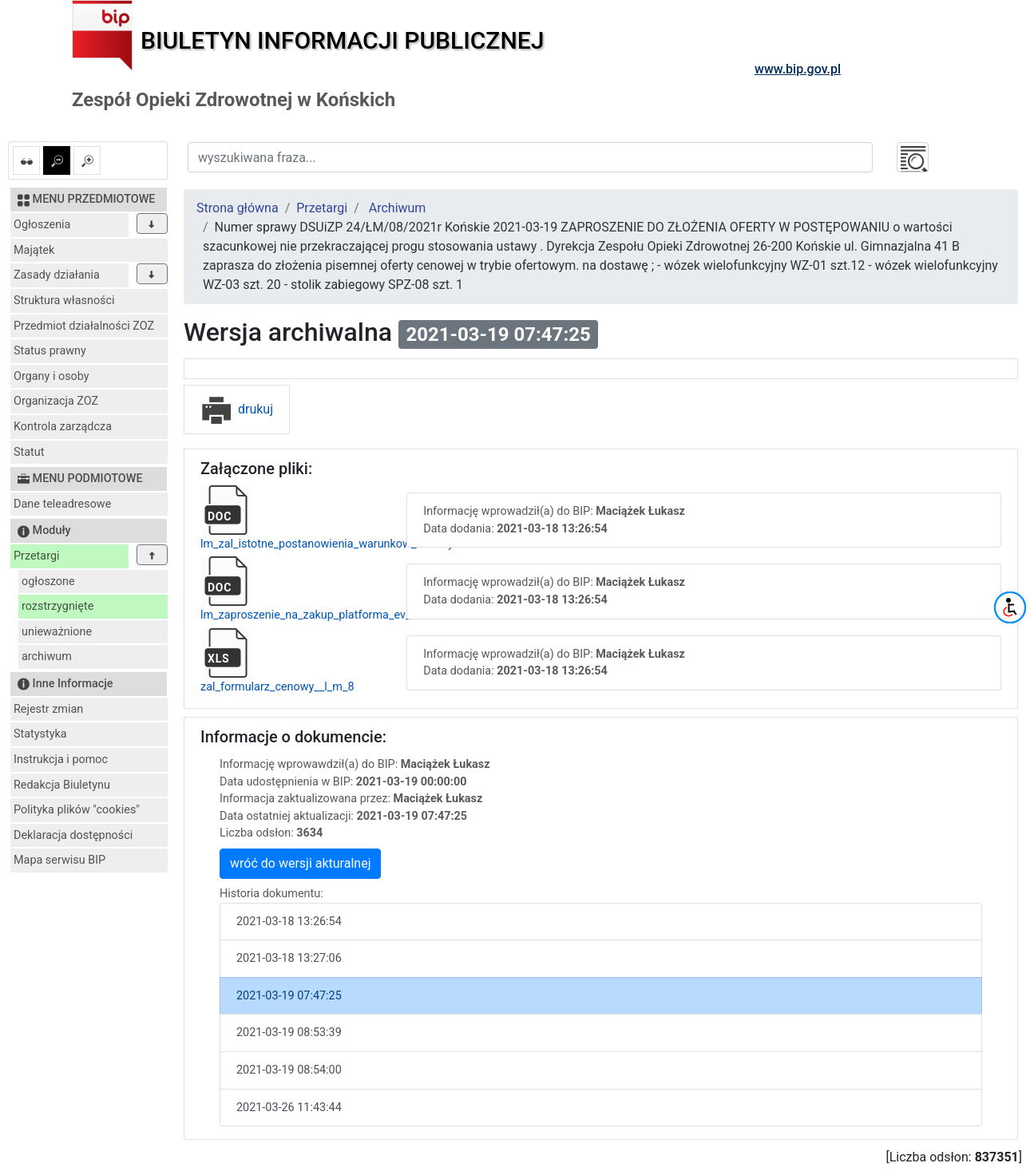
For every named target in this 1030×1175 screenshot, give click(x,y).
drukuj (236, 409)
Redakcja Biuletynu (62, 785)
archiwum (47, 656)
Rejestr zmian (48, 709)
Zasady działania (57, 275)
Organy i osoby (51, 376)
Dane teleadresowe (62, 504)
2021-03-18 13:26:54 (289, 921)
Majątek (34, 250)
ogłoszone (48, 581)
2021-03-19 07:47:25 (289, 996)
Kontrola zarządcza (63, 426)
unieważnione (57, 632)
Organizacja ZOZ (56, 401)
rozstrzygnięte (57, 606)
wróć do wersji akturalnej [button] (300, 863)
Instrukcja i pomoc (61, 759)
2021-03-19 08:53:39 (289, 1032)
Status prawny (50, 351)
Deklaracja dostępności (73, 835)
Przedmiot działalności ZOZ (84, 326)
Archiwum (397, 208)
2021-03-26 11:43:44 (289, 1107)
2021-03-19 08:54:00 (289, 1070)
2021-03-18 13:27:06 (289, 958)
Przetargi (36, 556)
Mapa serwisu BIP (59, 860)
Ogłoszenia (42, 224)
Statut (29, 452)
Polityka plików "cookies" (77, 810)
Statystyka (40, 734)
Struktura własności (64, 300)
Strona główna (237, 208)
